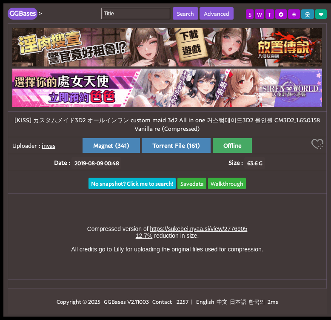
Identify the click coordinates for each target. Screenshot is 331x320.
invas (48, 145)
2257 (182, 301)
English (205, 301)
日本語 (238, 301)
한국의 (257, 301)
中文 (222, 301)
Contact (162, 301)
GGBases (115, 301)
